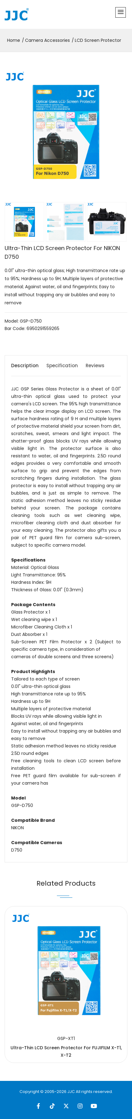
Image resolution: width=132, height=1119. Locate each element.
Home (13, 40)
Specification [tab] (62, 365)
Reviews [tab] (95, 365)
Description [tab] (25, 365)
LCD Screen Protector (98, 40)
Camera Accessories (47, 40)
